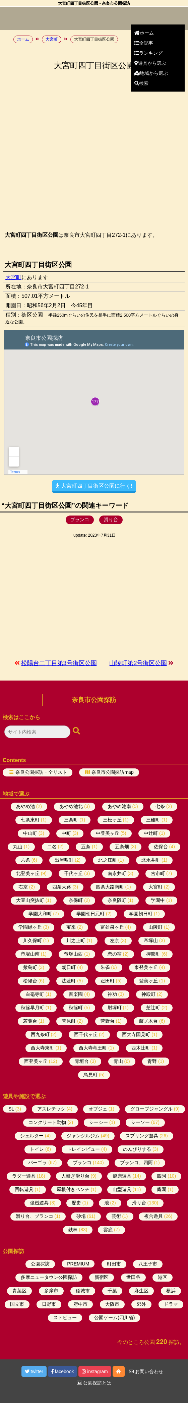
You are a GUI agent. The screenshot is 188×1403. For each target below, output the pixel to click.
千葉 (112, 1290)
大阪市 (112, 1304)
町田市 (114, 1263)
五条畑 (122, 846)
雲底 (108, 1229)
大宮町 (13, 277)
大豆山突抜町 (30, 900)
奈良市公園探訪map (112, 772)
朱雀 (105, 967)
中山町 (30, 833)
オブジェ (97, 1109)
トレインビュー (83, 1149)
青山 (118, 1061)
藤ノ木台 (148, 1021)
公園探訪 (40, 1263)
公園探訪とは (94, 1383)
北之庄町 (107, 860)
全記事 (143, 43)
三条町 (71, 819)
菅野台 (108, 1021)
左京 (114, 940)
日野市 (49, 1304)
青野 (152, 1061)
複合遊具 (153, 1216)
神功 (112, 994)
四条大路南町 (110, 886)
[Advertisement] (94, 599)
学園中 (158, 900)
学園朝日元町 (90, 913)
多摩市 (51, 1290)
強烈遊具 (39, 1202)
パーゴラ (37, 1162)
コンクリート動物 (47, 1122)
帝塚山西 (73, 954)
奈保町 (76, 900)
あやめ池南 (119, 806)
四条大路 (61, 886)
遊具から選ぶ (150, 63)
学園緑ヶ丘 (30, 927)
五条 (85, 846)
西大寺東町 (42, 1047)
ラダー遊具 (24, 1176)
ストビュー (65, 1317)
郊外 (141, 1304)
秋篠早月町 (32, 1007)
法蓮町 (69, 980)
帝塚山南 (30, 954)
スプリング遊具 (141, 1135)
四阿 (161, 1176)
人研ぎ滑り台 (75, 1176)
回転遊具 (24, 1189)
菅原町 (69, 1021)
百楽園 (76, 994)
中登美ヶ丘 (107, 833)
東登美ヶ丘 (146, 967)
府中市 (80, 1304)
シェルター (32, 1135)
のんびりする (137, 1149)
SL (11, 1109)
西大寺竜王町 (93, 1047)
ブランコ (79, 519)
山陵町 (155, 927)
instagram (95, 1371)
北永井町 (150, 860)
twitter (34, 1371)
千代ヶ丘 (73, 873)
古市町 (158, 873)
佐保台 (161, 846)
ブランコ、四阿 (136, 1162)
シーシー (98, 1122)
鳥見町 (90, 1074)
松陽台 (30, 980)
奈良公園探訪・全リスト (41, 772)
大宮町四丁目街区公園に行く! (94, 486)
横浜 (171, 1290)
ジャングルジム (83, 1135)
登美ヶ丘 (148, 980)
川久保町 (32, 940)
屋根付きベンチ (73, 1189)
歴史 (76, 1202)
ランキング (148, 53)
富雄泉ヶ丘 (112, 927)
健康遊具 (122, 1176)
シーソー (140, 1122)
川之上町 (75, 940)
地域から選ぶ (151, 73)
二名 (52, 846)
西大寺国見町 (136, 1034)
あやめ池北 (71, 806)
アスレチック (51, 1109)
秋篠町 (76, 1007)
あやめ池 (25, 806)
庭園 (161, 1189)
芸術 (116, 1216)
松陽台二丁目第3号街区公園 (59, 663)
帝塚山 (151, 940)
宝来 (71, 927)
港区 (162, 1277)
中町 (66, 833)
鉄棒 (73, 1229)
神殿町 (148, 994)
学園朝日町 (140, 913)
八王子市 (147, 1263)
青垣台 (82, 1061)
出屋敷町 (64, 860)
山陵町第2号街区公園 (138, 663)
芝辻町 (153, 1007)
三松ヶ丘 (112, 819)
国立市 (17, 1304)
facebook (62, 1371)
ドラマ (171, 1304)
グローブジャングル (151, 1109)
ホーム (144, 33)
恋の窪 (115, 954)
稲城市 (83, 1290)
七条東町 (30, 819)
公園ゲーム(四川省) (114, 1317)
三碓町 (153, 819)
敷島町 (30, 967)
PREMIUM (78, 1263)
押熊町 (153, 954)
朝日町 (69, 967)
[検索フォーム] (37, 731)
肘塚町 (115, 1007)
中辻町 (151, 833)
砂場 (81, 1216)
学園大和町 (40, 913)
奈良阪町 (117, 900)
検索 (141, 83)
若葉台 (30, 1021)
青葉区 (19, 1290)
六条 (25, 860)
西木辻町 (140, 1047)
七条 (160, 806)
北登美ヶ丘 (28, 873)
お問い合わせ (146, 1371)
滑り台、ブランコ (34, 1216)
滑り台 (111, 519)
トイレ (37, 1149)
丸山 (17, 846)
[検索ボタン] (77, 731)
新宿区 (102, 1277)
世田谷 (133, 1277)
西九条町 (40, 1034)
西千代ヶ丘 (86, 1034)
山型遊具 (122, 1189)
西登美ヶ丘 (36, 1061)
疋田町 (108, 980)
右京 (23, 886)
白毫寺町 (34, 994)
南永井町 (117, 873)
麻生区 (141, 1290)
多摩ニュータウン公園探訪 (49, 1277)
